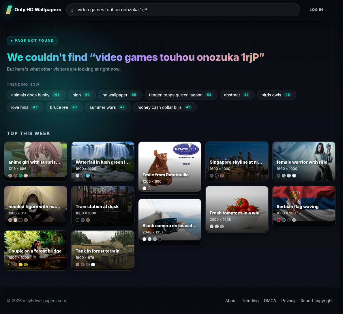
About (231, 300)
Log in (316, 9)
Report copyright (317, 300)
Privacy (288, 300)
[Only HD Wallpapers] (34, 9)
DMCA (270, 300)
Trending (250, 300)
